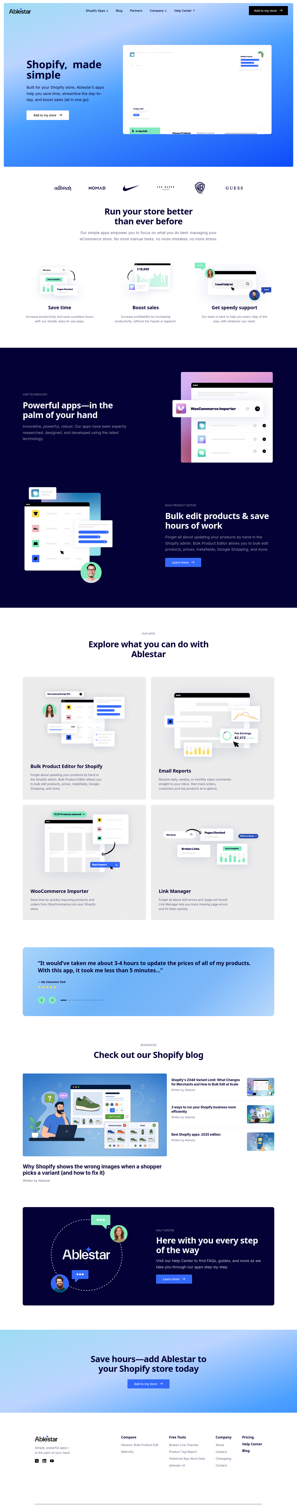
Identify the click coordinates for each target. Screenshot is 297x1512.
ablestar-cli (177, 1465)
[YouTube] (52, 1461)
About (220, 1445)
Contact (221, 1465)
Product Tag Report (183, 1452)
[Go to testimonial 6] (86, 1000)
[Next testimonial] (52, 1000)
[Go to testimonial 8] (94, 1000)
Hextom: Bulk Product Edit (139, 1445)
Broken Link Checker (184, 1445)
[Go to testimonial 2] (69, 1000)
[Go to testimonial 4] (77, 1000)
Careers (221, 1452)
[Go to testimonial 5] (81, 1000)
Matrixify (127, 1452)
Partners (136, 11)
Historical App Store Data (187, 1458)
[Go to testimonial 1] (64, 1000)
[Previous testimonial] (41, 1000)
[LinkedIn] (44, 1461)
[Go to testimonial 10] (102, 1000)
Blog (119, 11)
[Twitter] (37, 1461)
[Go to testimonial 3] (73, 1000)
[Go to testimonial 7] (90, 1000)
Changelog (223, 1458)
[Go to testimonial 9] (98, 1000)
